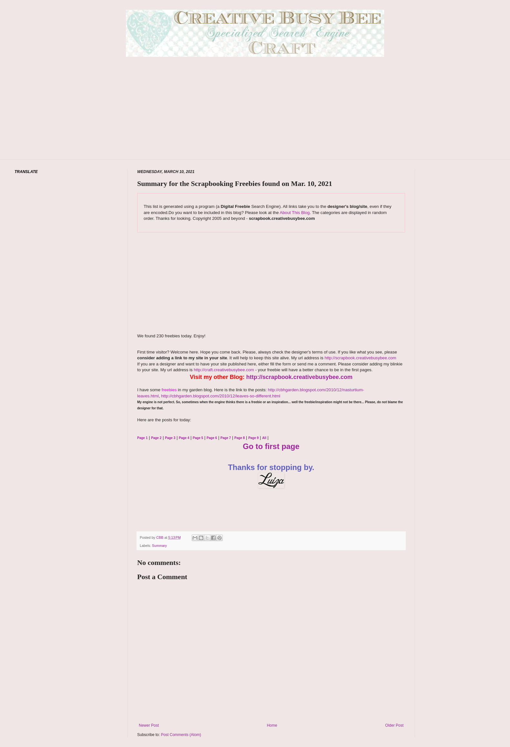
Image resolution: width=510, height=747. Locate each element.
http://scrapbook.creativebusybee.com (359, 357)
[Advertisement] (255, 117)
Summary (159, 545)
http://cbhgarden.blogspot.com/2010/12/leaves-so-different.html (220, 396)
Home (272, 725)
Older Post (394, 725)
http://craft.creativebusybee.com (223, 369)
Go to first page (271, 446)
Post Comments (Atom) (181, 734)
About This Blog (295, 212)
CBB (160, 537)
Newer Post (149, 725)
